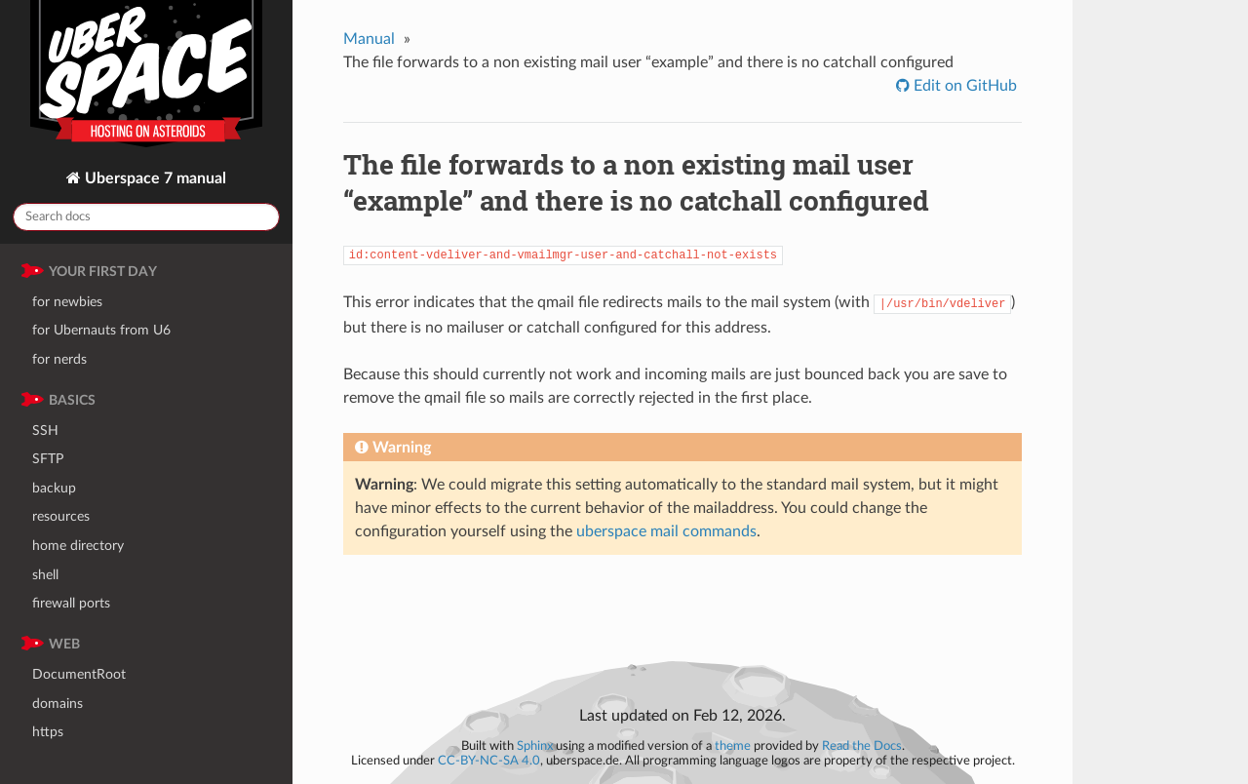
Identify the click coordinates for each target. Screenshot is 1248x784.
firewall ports (71, 603)
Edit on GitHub (963, 86)
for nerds (59, 359)
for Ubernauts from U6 (101, 330)
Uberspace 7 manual (153, 178)
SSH (45, 430)
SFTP (47, 458)
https (47, 732)
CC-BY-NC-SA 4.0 (489, 760)
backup (54, 488)
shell (45, 575)
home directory (78, 545)
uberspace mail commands (666, 531)
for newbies (67, 301)
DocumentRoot (79, 674)
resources (61, 516)
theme (733, 746)
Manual (369, 39)
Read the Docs (862, 746)
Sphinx (535, 746)
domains (57, 703)
